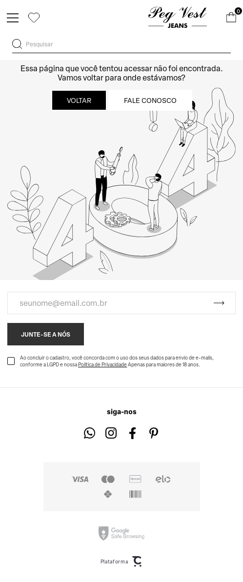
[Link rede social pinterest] (154, 433)
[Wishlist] (33, 17)
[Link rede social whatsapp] (89, 433)
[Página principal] (177, 17)
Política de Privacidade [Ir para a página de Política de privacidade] (102, 364)
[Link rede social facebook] (132, 433)
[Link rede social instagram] (111, 433)
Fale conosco (150, 100)
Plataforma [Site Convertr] (122, 561)
